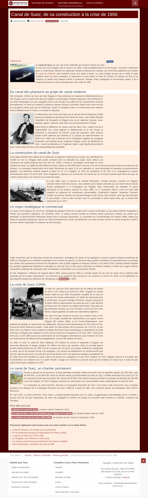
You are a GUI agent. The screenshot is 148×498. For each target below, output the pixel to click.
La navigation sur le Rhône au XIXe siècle (31, 438)
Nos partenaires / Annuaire (67, 492)
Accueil (28, 455)
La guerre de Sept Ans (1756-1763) (28, 436)
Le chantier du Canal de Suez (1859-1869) (31, 417)
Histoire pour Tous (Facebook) (25, 477)
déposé (126, 477)
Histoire (58, 467)
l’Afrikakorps (15, 61)
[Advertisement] (74, 41)
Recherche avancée (20, 487)
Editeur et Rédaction (21, 467)
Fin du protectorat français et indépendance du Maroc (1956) (39, 433)
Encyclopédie (95, 3)
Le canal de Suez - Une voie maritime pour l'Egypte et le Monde (42, 413)
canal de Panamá (47, 74)
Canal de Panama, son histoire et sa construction (34, 430)
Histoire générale (60, 455)
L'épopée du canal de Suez (24, 409)
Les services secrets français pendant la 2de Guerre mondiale (39, 441)
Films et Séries (62, 487)
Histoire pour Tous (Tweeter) (24, 482)
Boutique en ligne (63, 477)
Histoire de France (43, 3)
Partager (110, 61)
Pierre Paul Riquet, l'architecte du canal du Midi (33, 444)
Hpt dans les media (20, 472)
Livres (58, 482)
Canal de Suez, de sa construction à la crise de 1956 (66, 14)
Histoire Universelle (70, 3)
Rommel (63, 279)
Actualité (59, 472)
